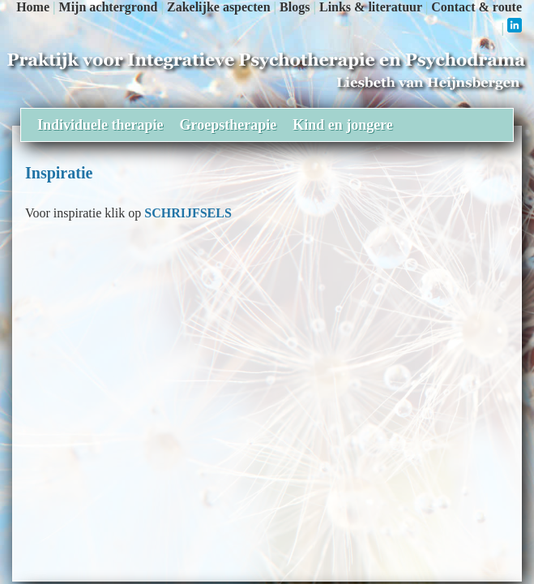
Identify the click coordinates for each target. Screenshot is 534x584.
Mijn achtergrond (108, 7)
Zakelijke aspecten (219, 7)
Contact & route (476, 7)
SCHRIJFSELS (188, 213)
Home (32, 7)
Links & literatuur (370, 7)
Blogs (295, 7)
